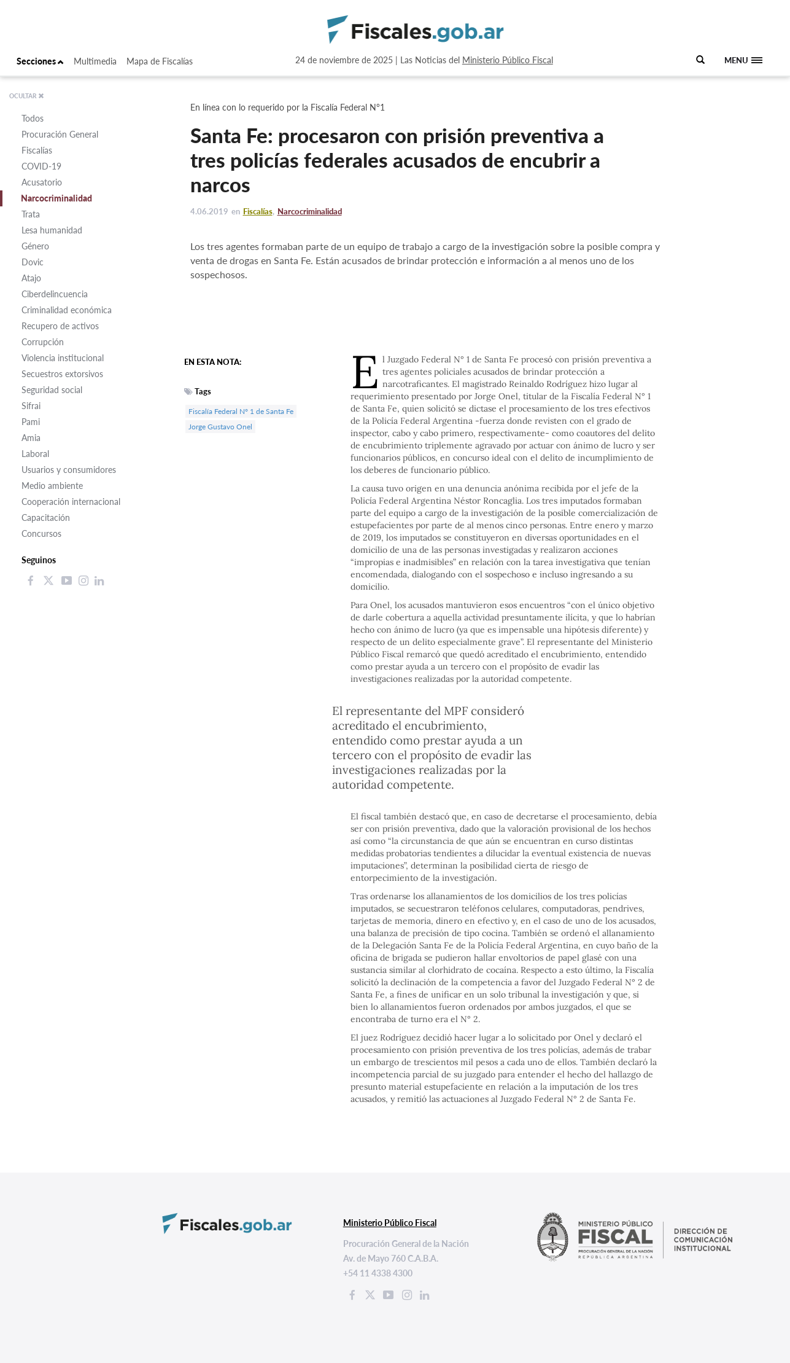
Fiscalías (36, 150)
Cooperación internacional (70, 501)
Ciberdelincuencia (54, 294)
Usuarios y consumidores (68, 469)
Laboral (35, 453)
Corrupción (42, 342)
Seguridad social (51, 390)
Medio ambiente (52, 485)
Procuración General (59, 134)
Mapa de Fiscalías (159, 61)
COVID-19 (41, 166)
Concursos (41, 533)
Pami (30, 421)
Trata (30, 214)
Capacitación (45, 517)
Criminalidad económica (66, 310)
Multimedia (95, 61)
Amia (31, 437)
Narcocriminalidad (56, 198)
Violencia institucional (62, 358)
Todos (32, 118)
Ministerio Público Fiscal (507, 60)
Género (35, 246)
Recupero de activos (60, 326)
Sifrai (31, 405)
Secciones (40, 61)
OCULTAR (26, 96)
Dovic (32, 262)
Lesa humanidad (51, 230)
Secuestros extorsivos (62, 374)
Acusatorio (41, 182)
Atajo (31, 278)
